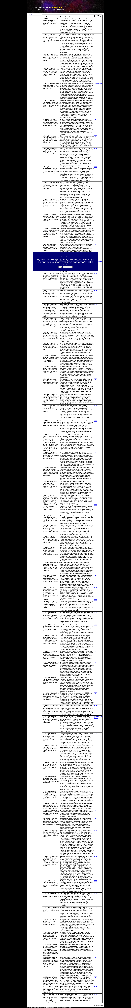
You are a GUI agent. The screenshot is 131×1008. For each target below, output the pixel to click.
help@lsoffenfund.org (38, 1005)
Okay (60, 267)
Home (30, 14)
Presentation (98, 83)
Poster (96, 718)
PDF (95, 119)
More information (67, 267)
